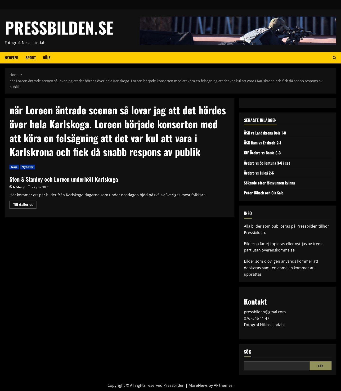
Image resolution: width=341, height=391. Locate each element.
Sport (31, 57)
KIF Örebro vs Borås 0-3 (262, 153)
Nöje (46, 57)
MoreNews (198, 385)
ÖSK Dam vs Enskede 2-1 (262, 143)
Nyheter (11, 57)
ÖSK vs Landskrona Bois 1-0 (265, 133)
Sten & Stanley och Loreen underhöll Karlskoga (63, 179)
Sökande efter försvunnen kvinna (269, 183)
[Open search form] (334, 57)
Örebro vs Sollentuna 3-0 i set (267, 163)
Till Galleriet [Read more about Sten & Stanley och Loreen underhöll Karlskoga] (24, 205)
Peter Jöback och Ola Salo (263, 193)
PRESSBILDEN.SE (59, 27)
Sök (247, 352)
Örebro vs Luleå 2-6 (259, 173)
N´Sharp (19, 187)
